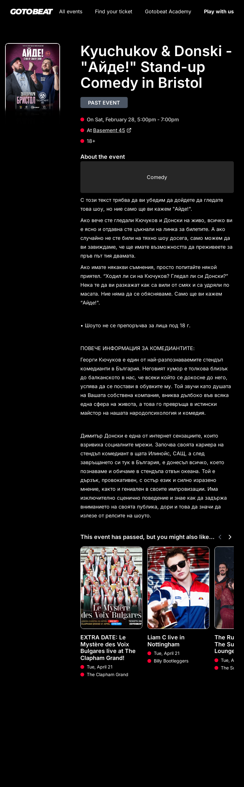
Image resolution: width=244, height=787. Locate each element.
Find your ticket (113, 11)
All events (70, 11)
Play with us (219, 11)
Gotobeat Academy (168, 11)
